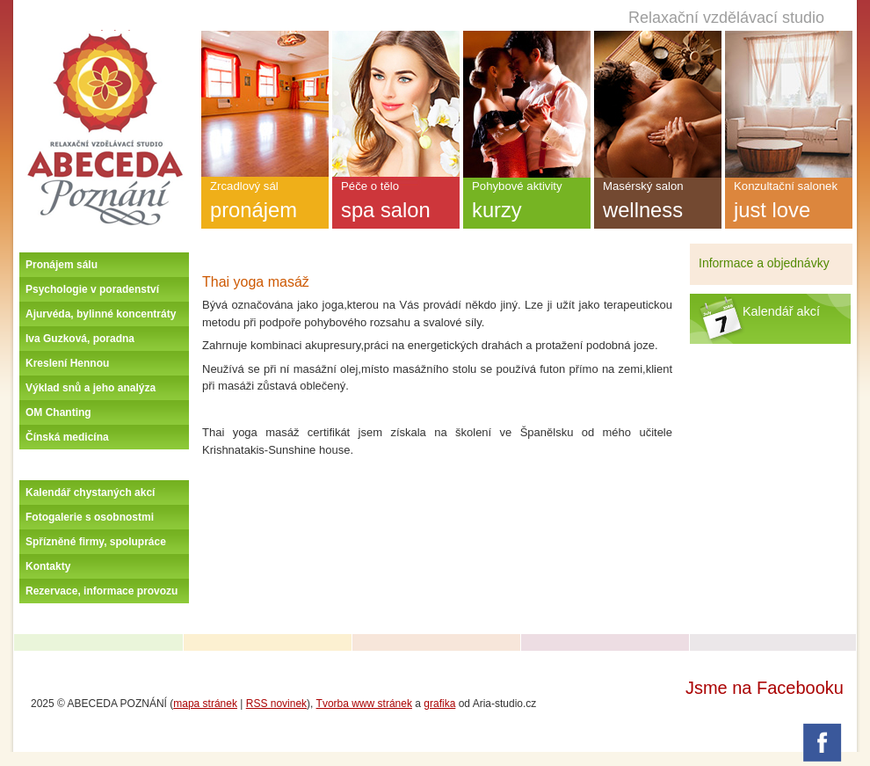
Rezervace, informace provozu (101, 591)
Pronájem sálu (61, 265)
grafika (439, 703)
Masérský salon (657, 204)
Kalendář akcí (781, 311)
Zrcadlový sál (265, 204)
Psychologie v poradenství (92, 289)
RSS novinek (276, 703)
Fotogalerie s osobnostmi (89, 517)
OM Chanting (58, 412)
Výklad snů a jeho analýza (90, 388)
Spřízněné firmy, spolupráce (95, 542)
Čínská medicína (67, 437)
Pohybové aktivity (527, 204)
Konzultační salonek (788, 204)
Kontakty (47, 566)
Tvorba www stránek (364, 703)
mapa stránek (205, 703)
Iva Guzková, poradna (79, 338)
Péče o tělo (396, 204)
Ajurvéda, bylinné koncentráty (100, 314)
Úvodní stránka (104, 37)
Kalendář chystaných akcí (90, 492)
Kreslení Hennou (67, 363)
